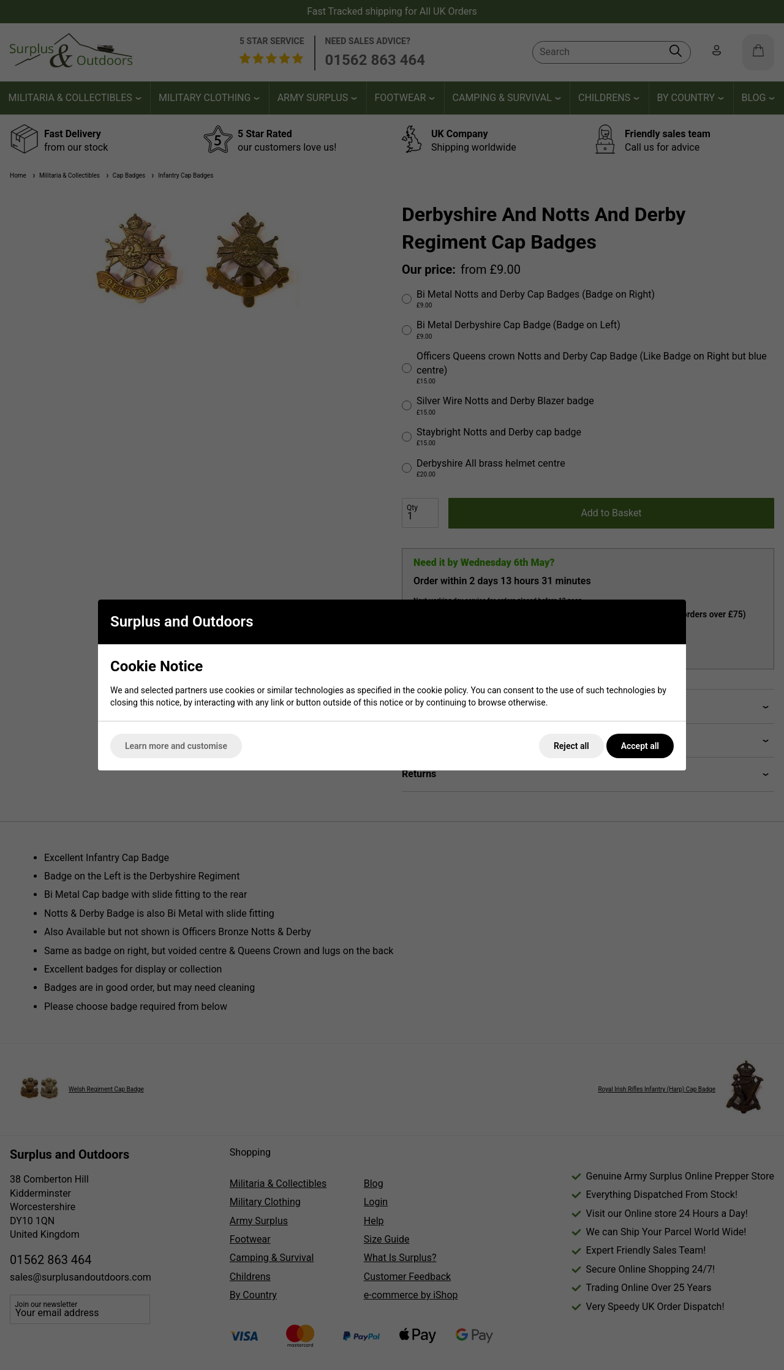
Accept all (640, 746)
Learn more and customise (176, 746)
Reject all (571, 746)
